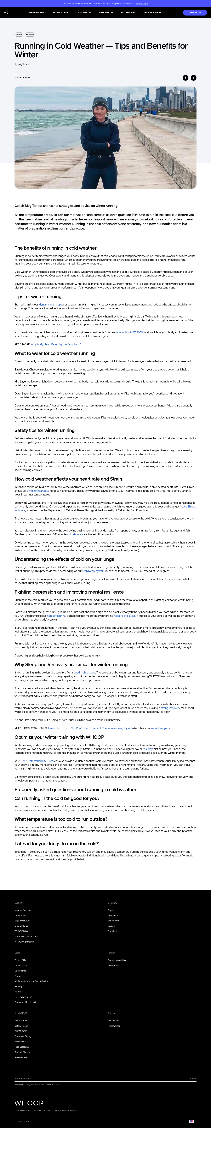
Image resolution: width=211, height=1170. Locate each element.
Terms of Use (21, 960)
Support (111, 910)
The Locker (113, 1020)
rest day (147, 749)
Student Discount (23, 1052)
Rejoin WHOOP (22, 920)
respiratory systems (94, 571)
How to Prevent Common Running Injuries (107, 728)
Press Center (114, 1026)
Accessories (128, 12)
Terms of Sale (21, 965)
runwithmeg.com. (161, 728)
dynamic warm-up (50, 304)
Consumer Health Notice (26, 1002)
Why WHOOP (106, 12)
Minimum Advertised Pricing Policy (31, 981)
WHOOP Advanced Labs (26, 936)
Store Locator (21, 1057)
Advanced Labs (152, 12)
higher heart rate (39, 490)
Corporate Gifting (23, 1036)
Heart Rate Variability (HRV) (37, 761)
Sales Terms (20, 970)
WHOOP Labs (21, 931)
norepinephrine (56, 615)
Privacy (18, 976)
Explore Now (142, 3)
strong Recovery (170, 708)
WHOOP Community (24, 941)
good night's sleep (84, 672)
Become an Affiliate (117, 960)
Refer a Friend (21, 1026)
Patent (18, 991)
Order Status (20, 915)
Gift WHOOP (21, 1031)
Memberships (36, 12)
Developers (113, 915)
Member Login (21, 926)
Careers (111, 926)
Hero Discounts (22, 1047)
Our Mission (113, 931)
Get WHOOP (21, 1020)
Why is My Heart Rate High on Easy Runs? (56, 344)
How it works (60, 12)
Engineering (113, 920)
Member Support (23, 910)
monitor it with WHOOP (129, 332)
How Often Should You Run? (65, 728)
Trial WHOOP (83, 12)
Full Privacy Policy (23, 997)
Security (18, 986)
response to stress (124, 615)
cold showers (75, 534)
